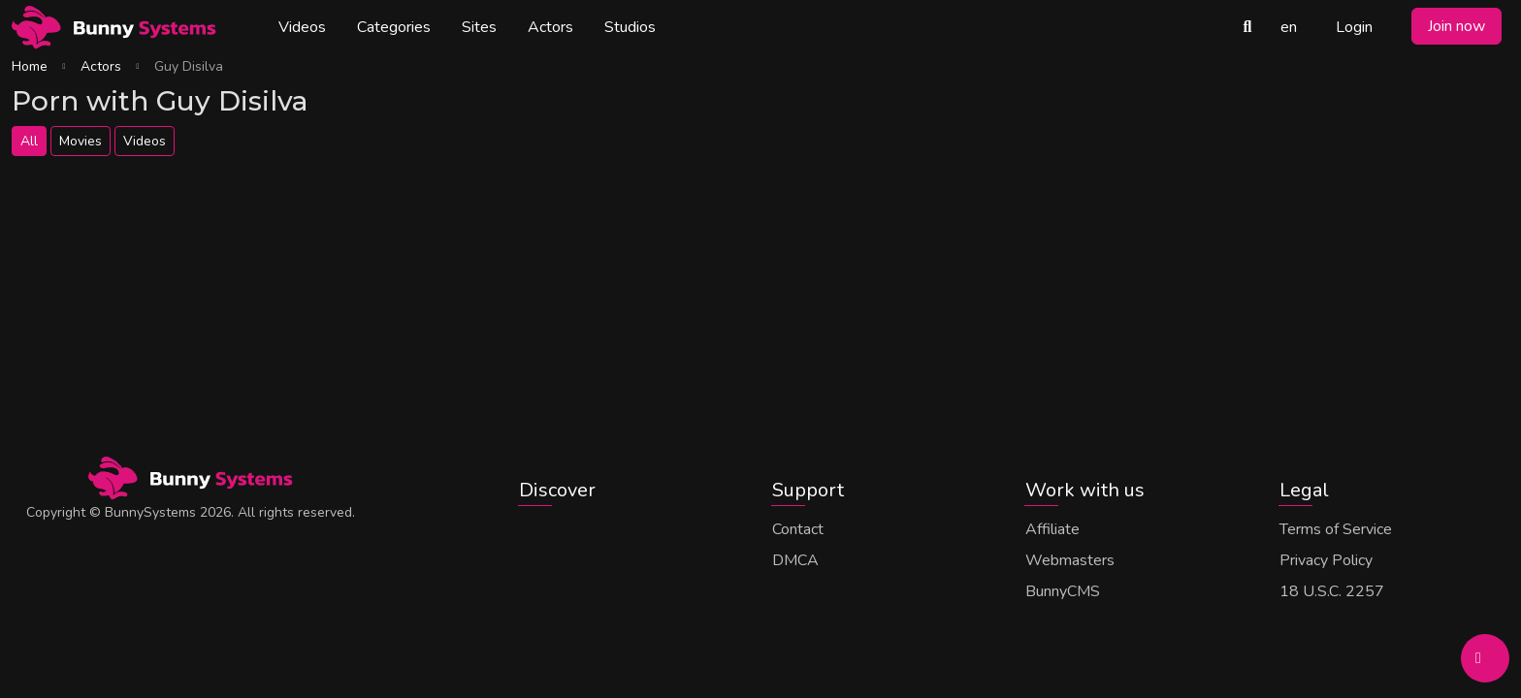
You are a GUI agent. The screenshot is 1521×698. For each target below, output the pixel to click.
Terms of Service (1335, 529)
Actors (550, 27)
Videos (302, 27)
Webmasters (1070, 560)
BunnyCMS (1062, 591)
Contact (798, 529)
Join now (1456, 26)
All (29, 141)
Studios (630, 27)
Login (1354, 27)
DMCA (795, 560)
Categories (394, 27)
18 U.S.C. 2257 (1331, 591)
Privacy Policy (1326, 560)
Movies (80, 141)
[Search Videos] (1247, 27)
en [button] (1288, 27)
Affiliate (1052, 529)
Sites (479, 27)
